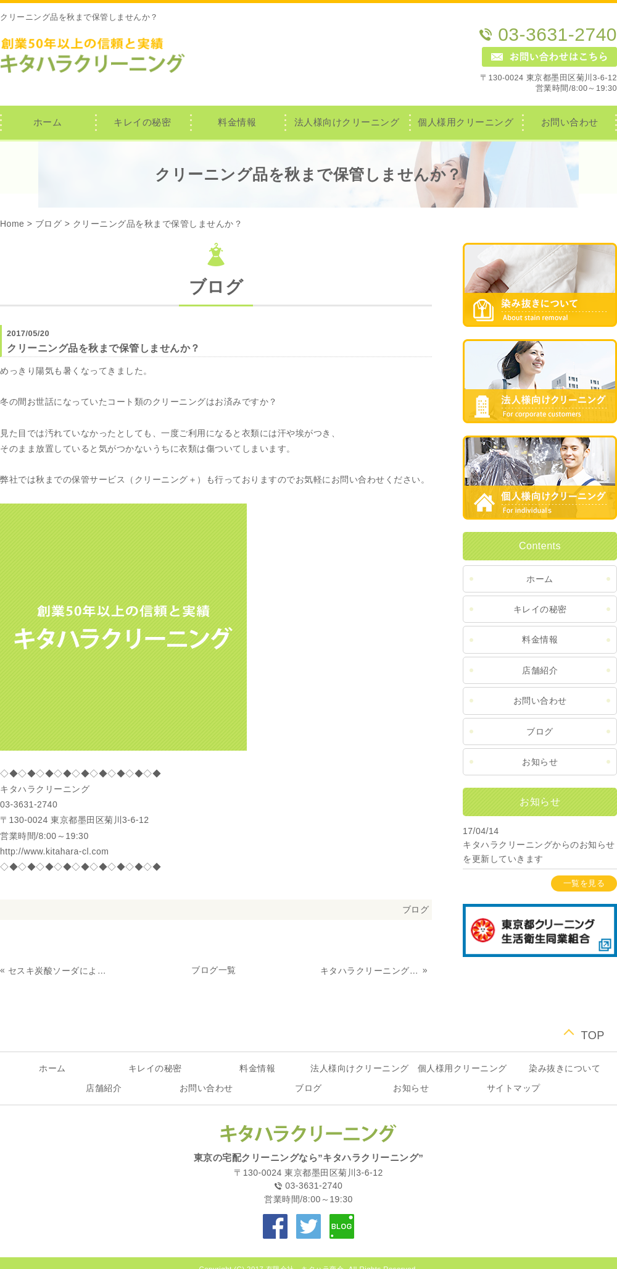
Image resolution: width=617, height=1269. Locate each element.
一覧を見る (584, 883)
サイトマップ (513, 1088)
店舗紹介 (540, 670)
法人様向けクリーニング (347, 122)
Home (12, 224)
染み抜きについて (564, 1068)
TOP (593, 1034)
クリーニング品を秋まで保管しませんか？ (158, 224)
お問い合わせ (569, 122)
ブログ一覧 (213, 970)
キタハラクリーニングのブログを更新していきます (370, 971)
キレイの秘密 (142, 122)
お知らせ (540, 762)
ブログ (48, 224)
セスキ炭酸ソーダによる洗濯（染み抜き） (58, 971)
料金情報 (237, 122)
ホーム (47, 122)
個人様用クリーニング (465, 122)
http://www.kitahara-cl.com (54, 851)
